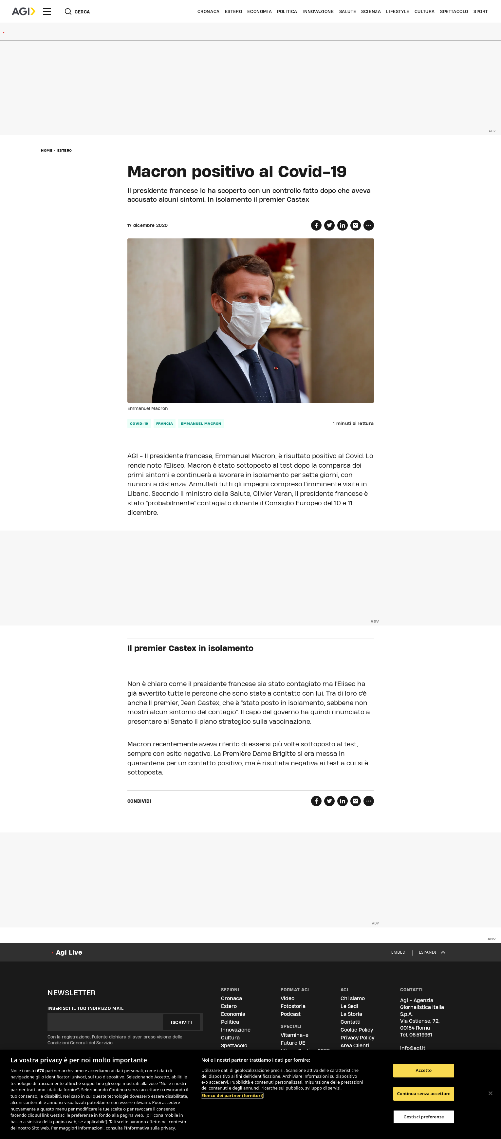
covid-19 (139, 423)
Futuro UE (293, 1043)
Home (46, 150)
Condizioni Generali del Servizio (80, 1042)
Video (287, 998)
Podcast (291, 1014)
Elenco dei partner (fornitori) (232, 1095)
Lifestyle (397, 11)
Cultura (425, 11)
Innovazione (318, 11)
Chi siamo (353, 998)
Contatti (351, 1022)
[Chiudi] (490, 1093)
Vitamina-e (294, 1035)
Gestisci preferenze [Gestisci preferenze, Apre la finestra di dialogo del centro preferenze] (423, 1117)
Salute (347, 11)
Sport (480, 11)
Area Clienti (355, 1045)
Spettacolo (454, 11)
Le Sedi (349, 1006)
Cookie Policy (357, 1030)
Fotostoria (293, 1006)
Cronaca (208, 11)
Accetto (424, 1071)
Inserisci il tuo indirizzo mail (85, 1008)
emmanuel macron (201, 423)
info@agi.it (412, 1048)
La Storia (351, 1014)
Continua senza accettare (423, 1093)
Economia (259, 11)
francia (164, 423)
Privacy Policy (357, 1038)
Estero (233, 11)
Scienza (371, 11)
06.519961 (420, 1035)
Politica (287, 11)
